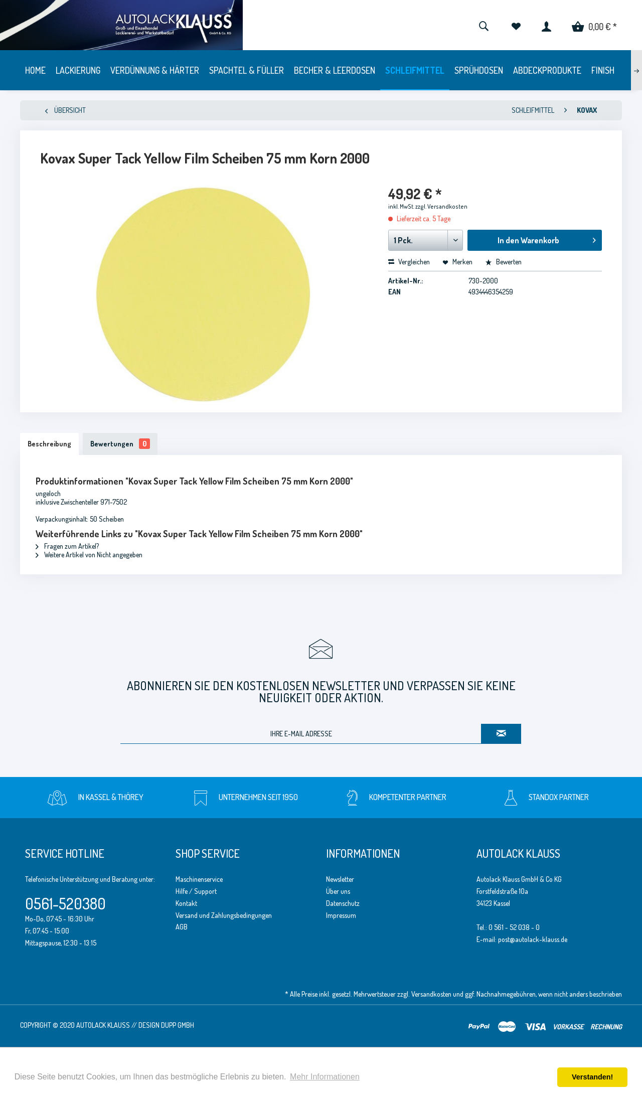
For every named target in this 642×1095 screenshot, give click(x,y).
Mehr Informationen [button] (325, 1076)
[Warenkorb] (594, 25)
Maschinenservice (199, 879)
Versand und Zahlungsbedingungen (224, 915)
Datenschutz (343, 903)
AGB (182, 926)
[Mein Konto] (546, 25)
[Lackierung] (78, 70)
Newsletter (340, 879)
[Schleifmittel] (414, 70)
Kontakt (186, 903)
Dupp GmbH (177, 1025)
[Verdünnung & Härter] (154, 70)
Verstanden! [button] (592, 1077)
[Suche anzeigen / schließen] (483, 25)
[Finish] (602, 70)
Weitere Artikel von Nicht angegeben (89, 554)
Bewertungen (120, 443)
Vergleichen (409, 261)
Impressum (341, 915)
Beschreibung (49, 443)
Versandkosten (431, 994)
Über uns (338, 891)
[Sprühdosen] (478, 70)
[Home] (35, 70)
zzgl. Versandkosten (441, 206)
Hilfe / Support (196, 891)
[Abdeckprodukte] (547, 70)
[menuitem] (483, 25)
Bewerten (503, 261)
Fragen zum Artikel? (67, 546)
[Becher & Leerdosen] (334, 70)
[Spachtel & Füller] (246, 70)
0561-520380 (65, 903)
